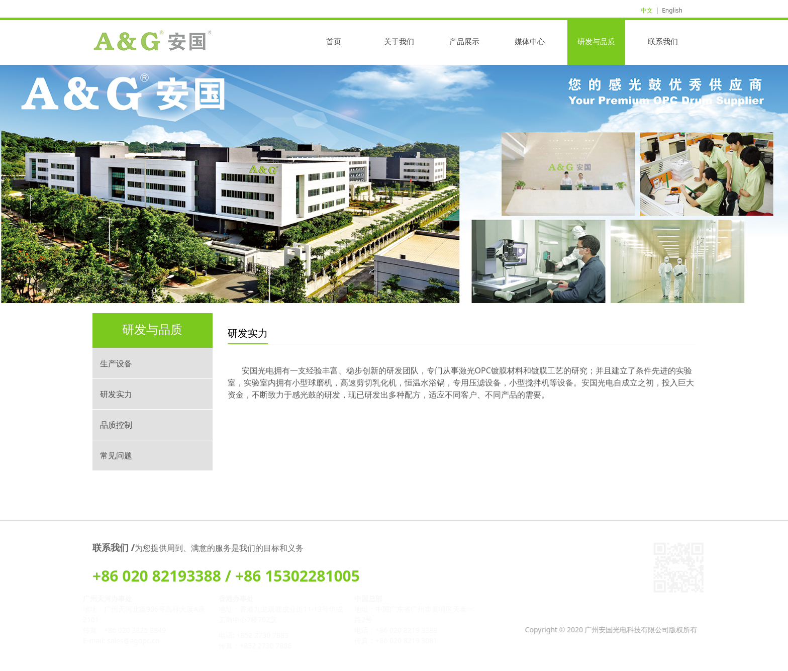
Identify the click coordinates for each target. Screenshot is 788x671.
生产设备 (116, 363)
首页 (333, 41)
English (672, 10)
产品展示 (464, 41)
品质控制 (116, 424)
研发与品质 (596, 41)
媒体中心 (530, 41)
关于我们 (399, 41)
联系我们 (663, 41)
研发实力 (116, 394)
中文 (647, 10)
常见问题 (116, 455)
